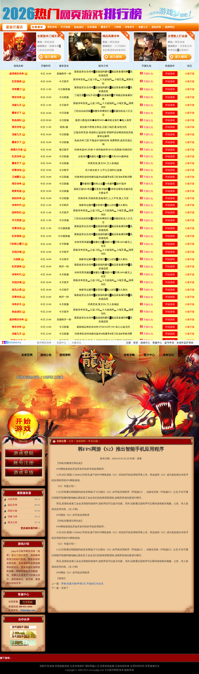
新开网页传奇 (44, 342)
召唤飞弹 (12, 516)
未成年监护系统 (185, 342)
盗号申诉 (169, 342)
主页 (71, 441)
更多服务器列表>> (30, 528)
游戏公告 (46, 355)
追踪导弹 (12, 505)
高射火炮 (12, 510)
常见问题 (93, 441)
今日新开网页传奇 (114, 670)
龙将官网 (26, 355)
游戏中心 (145, 342)
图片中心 (149, 355)
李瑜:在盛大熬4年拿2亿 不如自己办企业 (82, 583)
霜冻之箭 (12, 522)
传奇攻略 (129, 355)
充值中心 (61, 342)
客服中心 (157, 342)
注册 (128, 342)
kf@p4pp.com (27, 610)
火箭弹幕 (12, 499)
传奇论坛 (168, 355)
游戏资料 (65, 355)
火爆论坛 (76, 342)
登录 (135, 342)
